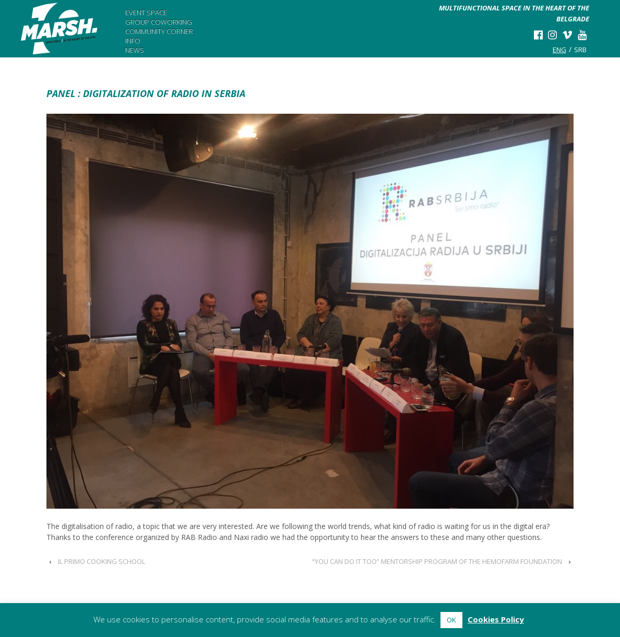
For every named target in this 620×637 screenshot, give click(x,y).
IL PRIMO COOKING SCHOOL (101, 561)
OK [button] (451, 619)
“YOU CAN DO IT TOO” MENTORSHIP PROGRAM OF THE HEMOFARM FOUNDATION (437, 561)
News (134, 50)
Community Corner (159, 31)
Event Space (146, 12)
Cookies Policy (496, 619)
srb (580, 49)
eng (559, 49)
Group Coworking (158, 22)
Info (132, 40)
